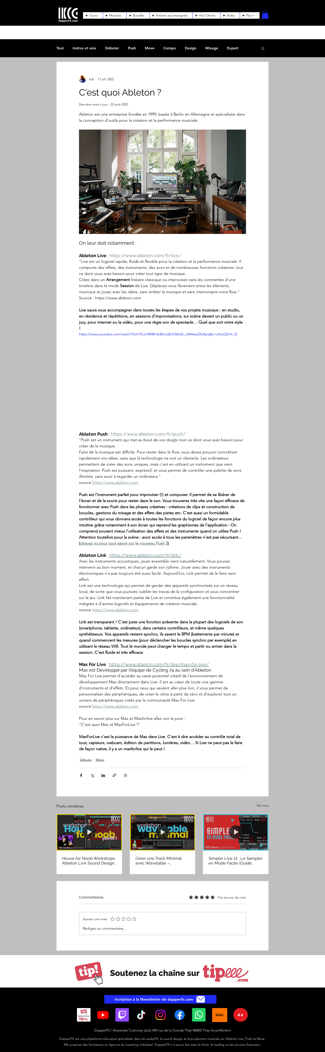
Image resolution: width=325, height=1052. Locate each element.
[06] (240, 1015)
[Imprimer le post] (125, 775)
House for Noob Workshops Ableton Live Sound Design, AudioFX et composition (88, 860)
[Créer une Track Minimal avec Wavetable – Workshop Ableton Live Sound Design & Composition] (162, 832)
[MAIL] (219, 1015)
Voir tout (263, 805)
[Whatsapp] (199, 1015)
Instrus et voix (84, 48)
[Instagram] (160, 1015)
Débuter (112, 48)
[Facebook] (179, 1015)
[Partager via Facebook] (81, 775)
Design (190, 48)
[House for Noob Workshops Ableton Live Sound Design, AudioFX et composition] (89, 832)
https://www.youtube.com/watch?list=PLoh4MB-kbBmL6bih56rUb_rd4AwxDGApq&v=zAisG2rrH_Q (158, 334)
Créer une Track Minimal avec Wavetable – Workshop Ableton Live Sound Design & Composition (158, 860)
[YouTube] (103, 1015)
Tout (60, 48)
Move (149, 48)
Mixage (211, 48)
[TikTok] (141, 1015)
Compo (169, 48)
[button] (230, 15)
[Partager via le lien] (114, 775)
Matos (100, 760)
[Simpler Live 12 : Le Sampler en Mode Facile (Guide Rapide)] (235, 832)
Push (132, 48)
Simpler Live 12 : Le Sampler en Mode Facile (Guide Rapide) (235, 860)
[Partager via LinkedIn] (103, 775)
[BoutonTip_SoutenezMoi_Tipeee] (84, 1015)
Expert (232, 48)
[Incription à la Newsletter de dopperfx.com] (160, 999)
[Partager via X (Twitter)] (92, 775)
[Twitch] (122, 1015)
